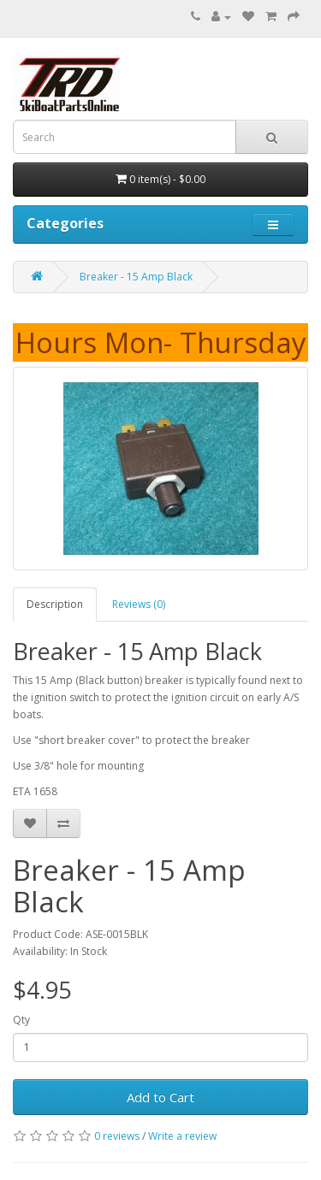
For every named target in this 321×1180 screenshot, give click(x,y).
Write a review (182, 1136)
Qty (21, 1019)
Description (55, 604)
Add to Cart (160, 1097)
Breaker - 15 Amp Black (136, 276)
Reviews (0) (138, 604)
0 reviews (117, 1136)
